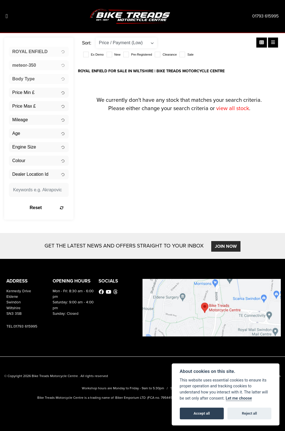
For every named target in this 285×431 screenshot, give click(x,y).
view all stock (232, 108)
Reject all (249, 413)
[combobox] (39, 52)
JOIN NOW (226, 246)
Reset (47, 207)
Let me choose (239, 398)
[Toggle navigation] (6, 16)
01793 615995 (265, 16)
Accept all (202, 413)
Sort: (87, 43)
